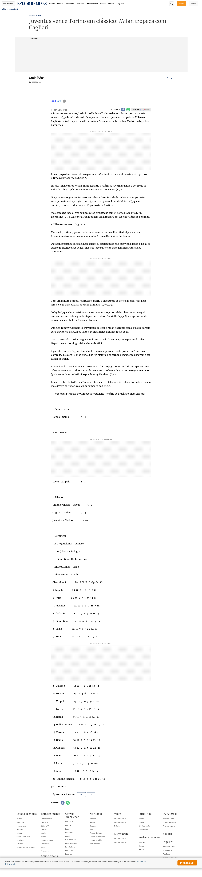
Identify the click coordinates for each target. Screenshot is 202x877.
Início (4, 9)
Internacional (92, 4)
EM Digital (20, 840)
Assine (181, 4)
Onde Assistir (95, 844)
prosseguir (187, 863)
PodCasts (166, 854)
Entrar (193, 4)
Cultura (111, 4)
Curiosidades (143, 829)
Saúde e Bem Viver (23, 837)
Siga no (136, 109)
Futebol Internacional (97, 837)
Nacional (80, 4)
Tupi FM (168, 841)
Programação (168, 850)
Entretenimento (46, 819)
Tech (43, 847)
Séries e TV (45, 826)
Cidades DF (69, 822)
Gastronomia (45, 844)
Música (43, 833)
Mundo (67, 836)
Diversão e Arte (70, 840)
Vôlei (91, 829)
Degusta (120, 4)
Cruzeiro (93, 826)
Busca (171, 3)
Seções (8, 4)
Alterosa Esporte (169, 826)
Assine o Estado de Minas (26, 847)
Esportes (68, 854)
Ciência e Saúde (71, 843)
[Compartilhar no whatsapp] (128, 109)
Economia (70, 4)
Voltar (167, 78)
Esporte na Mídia (96, 840)
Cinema (43, 829)
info (64, 101)
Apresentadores (169, 847)
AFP (59, 101)
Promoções (45, 851)
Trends (43, 837)
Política (60, 4)
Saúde (103, 4)
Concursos (69, 850)
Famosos (44, 822)
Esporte (141, 822)
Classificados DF (120, 822)
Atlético (92, 822)
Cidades (142, 819)
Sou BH (167, 833)
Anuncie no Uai (50, 856)
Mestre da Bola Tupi (170, 857)
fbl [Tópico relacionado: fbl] (81, 795)
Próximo (171, 78)
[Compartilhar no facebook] (123, 109)
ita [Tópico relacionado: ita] (91, 795)
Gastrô (141, 849)
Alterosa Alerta (168, 819)
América (93, 819)
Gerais (52, 4)
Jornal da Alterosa (169, 822)
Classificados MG (120, 819)
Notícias (117, 826)
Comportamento (47, 840)
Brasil (67, 829)
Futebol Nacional (96, 833)
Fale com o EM (22, 844)
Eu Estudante (70, 847)
